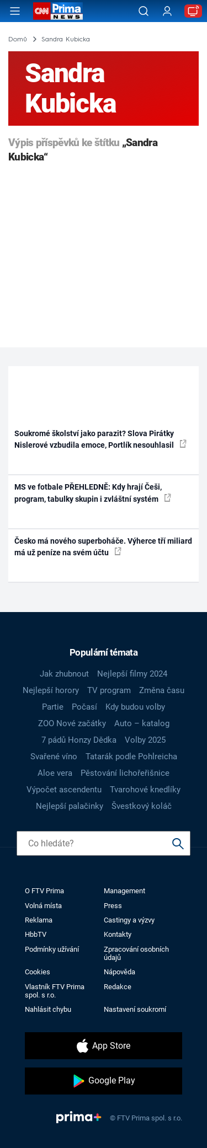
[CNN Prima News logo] (58, 11)
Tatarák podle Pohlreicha (131, 756)
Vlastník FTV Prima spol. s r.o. (54, 991)
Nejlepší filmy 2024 (132, 674)
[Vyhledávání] (143, 11)
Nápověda (119, 972)
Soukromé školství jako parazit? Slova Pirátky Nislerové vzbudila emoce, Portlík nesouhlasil (100, 439)
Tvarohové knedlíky (145, 790)
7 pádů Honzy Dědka (78, 740)
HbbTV (35, 934)
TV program (109, 690)
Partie (52, 707)
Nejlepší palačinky (69, 806)
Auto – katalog (141, 723)
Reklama (38, 920)
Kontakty (117, 934)
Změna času (161, 690)
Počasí (84, 707)
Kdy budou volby (135, 707)
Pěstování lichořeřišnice (125, 773)
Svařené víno (53, 756)
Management (124, 891)
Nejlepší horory (51, 690)
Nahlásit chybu (48, 1009)
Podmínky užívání (52, 949)
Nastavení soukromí (135, 1009)
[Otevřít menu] (15, 11)
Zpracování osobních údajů (136, 953)
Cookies (37, 972)
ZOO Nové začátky (72, 723)
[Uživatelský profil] (167, 11)
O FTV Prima (44, 891)
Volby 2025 (145, 740)
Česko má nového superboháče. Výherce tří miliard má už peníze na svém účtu (103, 547)
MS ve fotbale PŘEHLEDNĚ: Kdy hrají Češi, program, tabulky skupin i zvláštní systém (92, 492)
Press (113, 906)
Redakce (117, 987)
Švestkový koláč (142, 806)
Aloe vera (55, 773)
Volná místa (43, 906)
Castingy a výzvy (129, 920)
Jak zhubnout (64, 674)
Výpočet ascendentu (64, 790)
